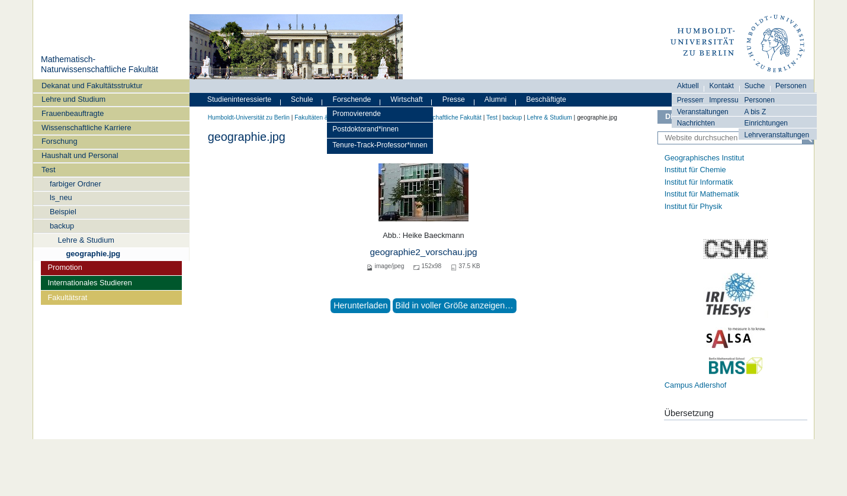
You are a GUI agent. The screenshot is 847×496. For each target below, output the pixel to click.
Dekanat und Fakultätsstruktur (92, 85)
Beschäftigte (546, 99)
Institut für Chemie (695, 169)
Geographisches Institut (704, 157)
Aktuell (688, 86)
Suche (755, 86)
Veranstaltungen (703, 112)
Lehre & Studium (86, 240)
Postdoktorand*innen (365, 129)
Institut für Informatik (699, 182)
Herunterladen (360, 305)
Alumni (496, 99)
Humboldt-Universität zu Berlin (249, 117)
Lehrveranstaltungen (776, 135)
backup (62, 225)
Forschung (59, 141)
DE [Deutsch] (670, 116)
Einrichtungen (766, 123)
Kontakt (721, 86)
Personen (759, 100)
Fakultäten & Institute (322, 117)
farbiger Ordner (75, 183)
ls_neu (61, 197)
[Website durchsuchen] (735, 137)
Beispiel (63, 211)
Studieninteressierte (239, 99)
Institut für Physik (693, 206)
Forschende (352, 99)
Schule (302, 99)
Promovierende (356, 113)
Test (48, 169)
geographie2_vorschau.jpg (423, 252)
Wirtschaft (406, 99)
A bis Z (755, 112)
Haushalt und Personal (79, 155)
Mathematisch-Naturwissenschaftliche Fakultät (99, 64)
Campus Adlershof (696, 385)
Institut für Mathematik (702, 193)
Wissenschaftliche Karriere (86, 127)
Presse (453, 99)
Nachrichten (696, 123)
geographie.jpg (93, 253)
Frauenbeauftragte (72, 113)
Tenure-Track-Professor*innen (379, 145)
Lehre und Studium (73, 99)
